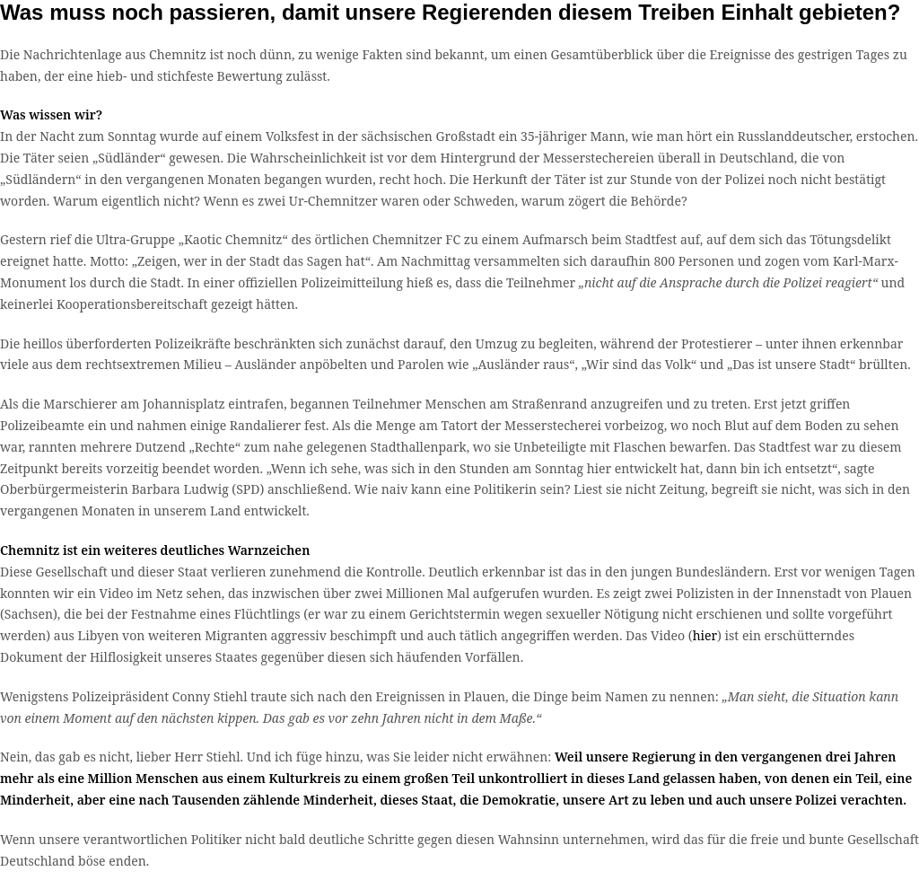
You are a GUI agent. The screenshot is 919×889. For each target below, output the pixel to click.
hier (705, 635)
